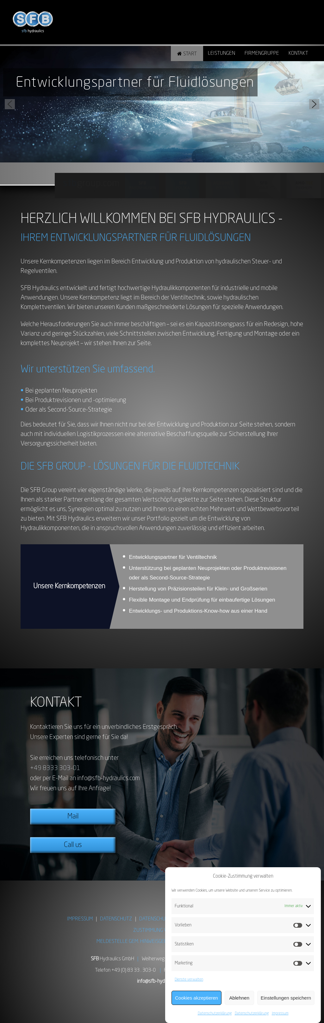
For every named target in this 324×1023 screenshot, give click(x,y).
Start (190, 54)
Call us (73, 845)
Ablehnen (239, 998)
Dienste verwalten (189, 980)
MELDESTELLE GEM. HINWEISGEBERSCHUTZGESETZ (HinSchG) (162, 941)
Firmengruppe (262, 53)
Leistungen (221, 53)
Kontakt (298, 53)
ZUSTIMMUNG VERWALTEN (162, 930)
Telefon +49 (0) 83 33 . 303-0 (125, 970)
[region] (162, 104)
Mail (72, 816)
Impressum (280, 1013)
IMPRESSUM (80, 919)
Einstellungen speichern (286, 998)
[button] (10, 104)
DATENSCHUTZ (116, 919)
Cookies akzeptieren (196, 998)
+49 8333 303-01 (55, 768)
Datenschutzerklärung (215, 1013)
